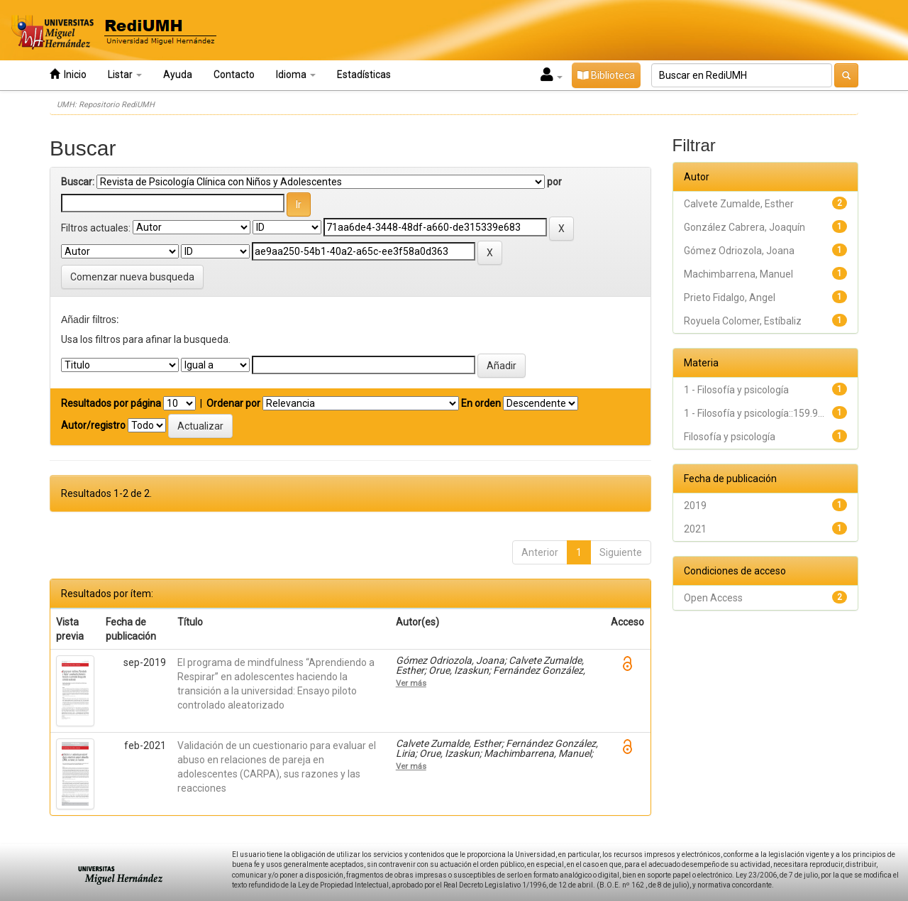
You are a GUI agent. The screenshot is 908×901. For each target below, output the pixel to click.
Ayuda (177, 74)
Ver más (411, 683)
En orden (481, 403)
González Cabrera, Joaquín (744, 227)
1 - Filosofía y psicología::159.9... (754, 413)
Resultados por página (111, 403)
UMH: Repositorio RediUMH (106, 104)
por (554, 181)
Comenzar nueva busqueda (132, 277)
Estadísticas (364, 74)
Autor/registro (93, 425)
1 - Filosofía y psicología (736, 389)
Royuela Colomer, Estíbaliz (743, 321)
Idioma (296, 74)
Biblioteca (606, 75)
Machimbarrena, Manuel (738, 274)
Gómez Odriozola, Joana (739, 250)
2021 (695, 529)
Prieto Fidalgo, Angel (729, 297)
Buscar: (77, 181)
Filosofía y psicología (729, 436)
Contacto (234, 74)
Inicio (68, 74)
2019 (695, 505)
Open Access (713, 598)
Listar (125, 74)
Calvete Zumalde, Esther (739, 203)
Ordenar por (233, 403)
